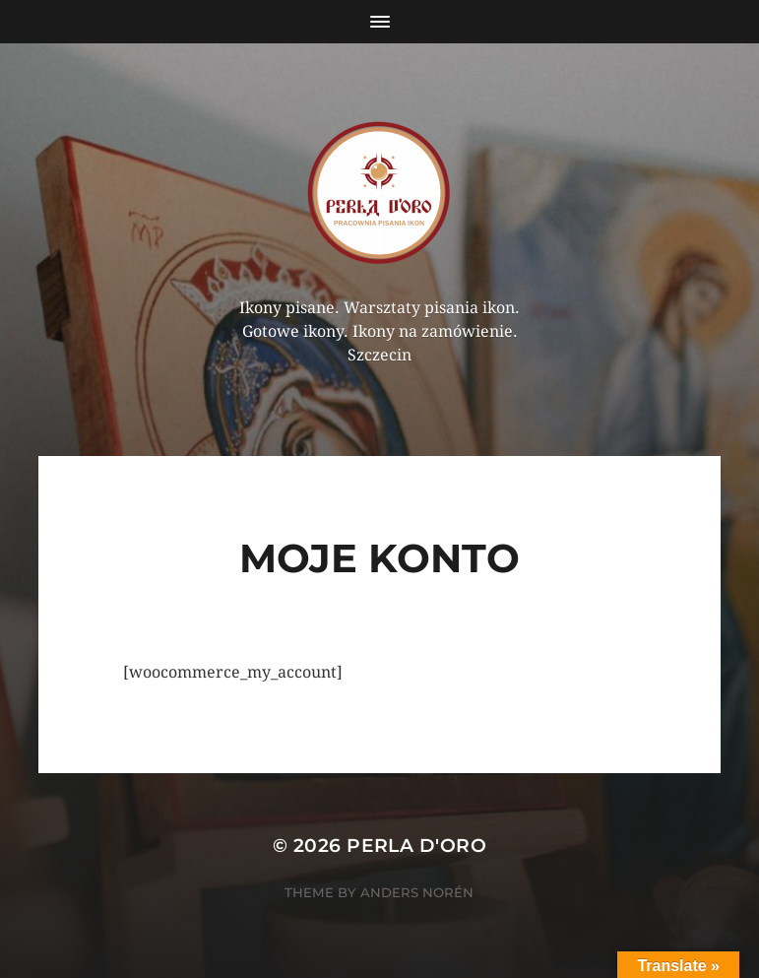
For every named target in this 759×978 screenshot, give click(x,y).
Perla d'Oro (416, 845)
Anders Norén (417, 892)
